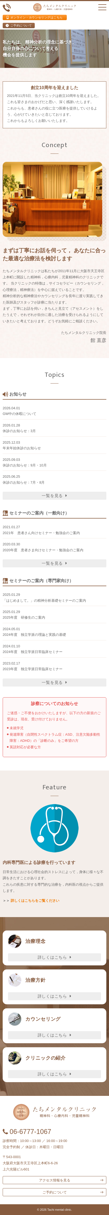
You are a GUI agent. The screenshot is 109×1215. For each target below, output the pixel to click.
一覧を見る (54, 495)
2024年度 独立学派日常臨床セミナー (33, 652)
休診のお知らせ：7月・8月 (24, 482)
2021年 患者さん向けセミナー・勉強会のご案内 (41, 533)
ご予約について (19, 25)
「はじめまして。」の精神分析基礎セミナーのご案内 (44, 601)
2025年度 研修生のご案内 (24, 617)
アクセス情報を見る (54, 1180)
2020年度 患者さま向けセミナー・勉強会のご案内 (43, 550)
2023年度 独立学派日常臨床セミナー (33, 669)
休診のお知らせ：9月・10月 (25, 465)
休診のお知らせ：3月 (19, 431)
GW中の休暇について (19, 414)
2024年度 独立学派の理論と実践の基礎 (34, 635)
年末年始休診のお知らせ (22, 448)
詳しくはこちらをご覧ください (35, 901)
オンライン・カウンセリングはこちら (35, 17)
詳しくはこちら (55, 957)
